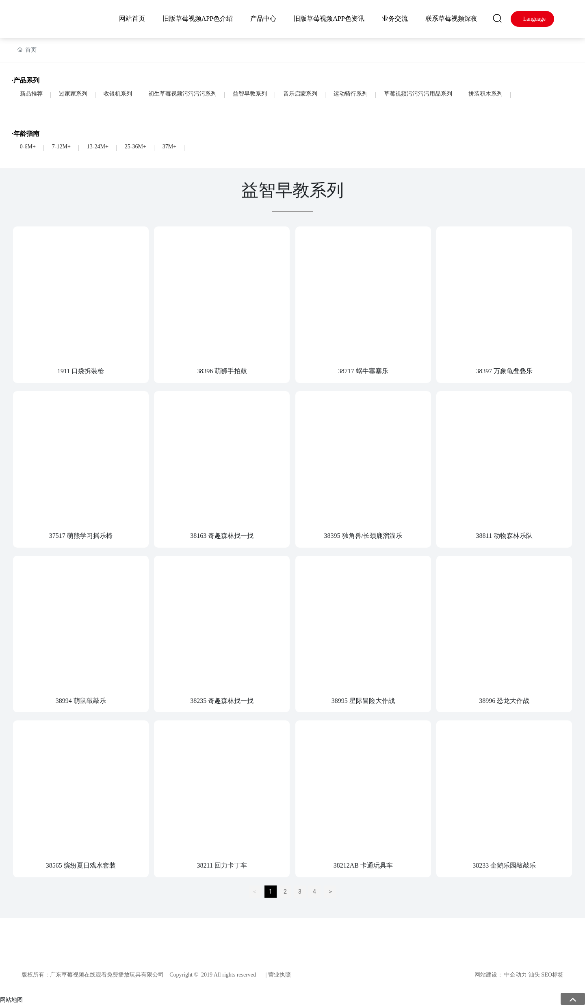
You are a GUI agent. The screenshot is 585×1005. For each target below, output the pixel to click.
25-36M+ (135, 147)
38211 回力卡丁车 (222, 865)
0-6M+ (28, 147)
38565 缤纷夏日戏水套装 (81, 865)
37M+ (169, 147)
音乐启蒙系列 (300, 94)
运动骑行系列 (351, 94)
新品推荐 (31, 94)
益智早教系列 (250, 94)
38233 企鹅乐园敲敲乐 (504, 865)
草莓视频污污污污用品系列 (418, 94)
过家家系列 (73, 94)
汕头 (534, 975)
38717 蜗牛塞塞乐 (363, 371)
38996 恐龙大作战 (504, 700)
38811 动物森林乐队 (504, 535)
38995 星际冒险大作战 (363, 700)
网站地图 (11, 999)
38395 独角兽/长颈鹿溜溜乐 (363, 535)
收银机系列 (118, 94)
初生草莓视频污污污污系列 (182, 94)
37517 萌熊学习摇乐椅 (81, 535)
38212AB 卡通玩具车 (363, 865)
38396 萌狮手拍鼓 (222, 371)
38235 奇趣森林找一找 (222, 700)
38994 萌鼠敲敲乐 (81, 700)
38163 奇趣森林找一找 (222, 535)
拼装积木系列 (485, 94)
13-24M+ (97, 147)
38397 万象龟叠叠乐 (504, 371)
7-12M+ (61, 147)
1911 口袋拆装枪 (80, 371)
